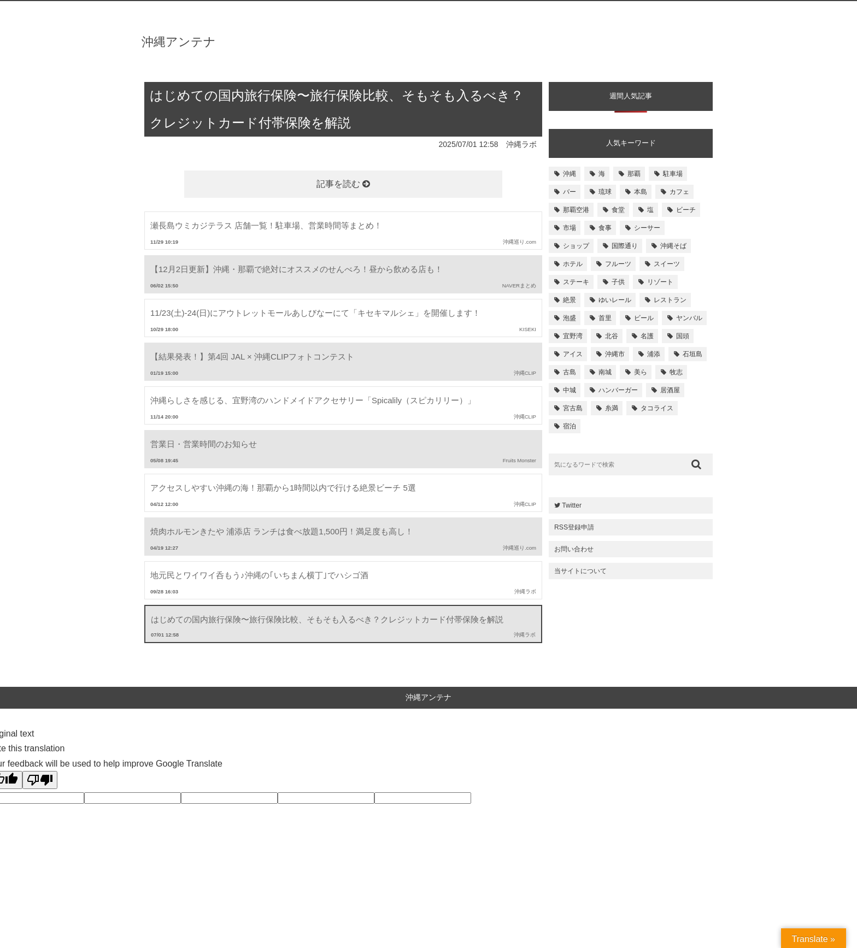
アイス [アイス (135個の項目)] (573, 354)
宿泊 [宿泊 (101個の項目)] (569, 426)
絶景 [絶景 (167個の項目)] (569, 300)
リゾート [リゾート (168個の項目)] (660, 282)
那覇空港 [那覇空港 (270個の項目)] (576, 210)
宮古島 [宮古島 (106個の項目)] (573, 408)
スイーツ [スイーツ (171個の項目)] (667, 264)
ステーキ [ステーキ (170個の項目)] (576, 282)
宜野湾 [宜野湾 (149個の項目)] (573, 336)
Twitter (568, 505)
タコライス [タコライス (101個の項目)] (657, 408)
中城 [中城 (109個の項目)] (569, 390)
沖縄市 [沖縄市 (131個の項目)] (615, 354)
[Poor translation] (39, 780)
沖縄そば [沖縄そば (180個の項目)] (673, 246)
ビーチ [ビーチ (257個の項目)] (686, 210)
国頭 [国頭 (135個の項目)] (682, 336)
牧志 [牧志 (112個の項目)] (676, 372)
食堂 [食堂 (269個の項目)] (618, 210)
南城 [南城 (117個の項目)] (605, 372)
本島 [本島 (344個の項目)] (640, 192)
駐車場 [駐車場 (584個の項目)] (673, 174)
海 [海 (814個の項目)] (601, 174)
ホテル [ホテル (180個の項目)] (573, 264)
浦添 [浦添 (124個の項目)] (653, 354)
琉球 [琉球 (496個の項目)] (605, 192)
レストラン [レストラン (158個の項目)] (670, 300)
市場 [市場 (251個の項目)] (569, 228)
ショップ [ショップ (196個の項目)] (576, 246)
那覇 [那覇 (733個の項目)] (634, 174)
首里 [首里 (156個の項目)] (605, 318)
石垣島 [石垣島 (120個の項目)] (692, 354)
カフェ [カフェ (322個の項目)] (679, 192)
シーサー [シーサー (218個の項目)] (647, 228)
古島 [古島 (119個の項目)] (569, 372)
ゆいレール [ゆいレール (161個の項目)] (614, 300)
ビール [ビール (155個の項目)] (644, 318)
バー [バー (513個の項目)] (569, 192)
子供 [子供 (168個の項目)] (618, 282)
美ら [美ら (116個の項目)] (640, 372)
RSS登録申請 (574, 527)
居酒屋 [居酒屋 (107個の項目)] (670, 390)
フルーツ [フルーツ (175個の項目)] (618, 264)
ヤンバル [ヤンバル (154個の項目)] (689, 318)
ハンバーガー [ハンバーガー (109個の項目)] (618, 390)
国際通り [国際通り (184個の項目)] (625, 246)
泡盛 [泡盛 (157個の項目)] (569, 318)
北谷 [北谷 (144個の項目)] (611, 336)
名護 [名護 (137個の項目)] (647, 336)
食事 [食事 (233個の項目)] (605, 228)
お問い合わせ (574, 549)
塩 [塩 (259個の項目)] (650, 210)
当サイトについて (580, 571)
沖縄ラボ (521, 144)
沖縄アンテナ (179, 42)
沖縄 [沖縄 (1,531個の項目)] (569, 174)
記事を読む (343, 184)
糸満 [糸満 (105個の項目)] (611, 408)
